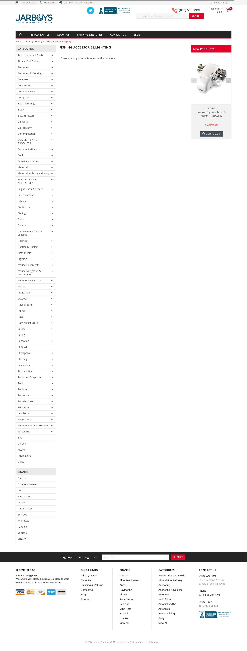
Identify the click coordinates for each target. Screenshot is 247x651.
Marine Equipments (28, 265)
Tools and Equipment (30, 377)
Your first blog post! (26, 575)
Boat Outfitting (26, 103)
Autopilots (23, 97)
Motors (22, 286)
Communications (27, 149)
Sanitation (23, 341)
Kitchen (22, 449)
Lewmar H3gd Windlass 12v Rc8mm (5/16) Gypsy (211, 114)
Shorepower (24, 353)
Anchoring (23, 67)
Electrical (23, 167)
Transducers (25, 395)
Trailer (21, 383)
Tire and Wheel (26, 371)
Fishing (22, 213)
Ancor (21, 490)
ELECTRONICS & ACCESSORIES (27, 181)
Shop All (22, 347)
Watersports (25, 419)
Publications (24, 455)
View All (22, 538)
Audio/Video (24, 85)
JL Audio (22, 526)
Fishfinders (24, 207)
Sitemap (85, 599)
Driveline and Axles (28, 161)
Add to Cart (213, 134)
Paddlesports (25, 304)
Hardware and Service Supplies (30, 233)
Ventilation (24, 413)
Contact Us (118, 34)
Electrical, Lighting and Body (33, 173)
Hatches (22, 240)
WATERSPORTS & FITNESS (33, 425)
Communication (27, 133)
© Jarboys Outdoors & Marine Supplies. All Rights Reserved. (121, 642)
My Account (50, 2)
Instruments (24, 252)
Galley (21, 219)
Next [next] (228, 87)
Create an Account (84, 2)
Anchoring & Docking (29, 73)
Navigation (24, 292)
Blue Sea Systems (28, 484)
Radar (21, 316)
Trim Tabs (23, 407)
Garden (22, 443)
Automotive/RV (26, 91)
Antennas (23, 79)
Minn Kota (23, 520)
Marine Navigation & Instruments (29, 272)
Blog (137, 34)
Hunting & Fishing (33, 41)
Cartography (25, 127)
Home (18, 41)
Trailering (23, 389)
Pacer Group (25, 508)
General (22, 225)
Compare (219, 2)
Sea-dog (22, 514)
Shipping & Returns (89, 34)
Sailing (21, 334)
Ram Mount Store (28, 322)
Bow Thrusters (26, 115)
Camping (23, 121)
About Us (63, 34)
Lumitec (22, 532)
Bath (20, 437)
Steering (22, 359)
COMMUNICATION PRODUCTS (28, 141)
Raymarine (24, 496)
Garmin (22, 478)
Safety (21, 328)
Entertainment (26, 195)
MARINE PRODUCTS (29, 280)
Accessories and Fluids (30, 55)
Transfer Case (26, 401)
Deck (20, 155)
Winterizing (24, 431)
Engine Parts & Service (30, 189)
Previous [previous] (194, 87)
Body (21, 109)
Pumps (22, 310)
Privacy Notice (39, 34)
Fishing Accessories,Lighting (58, 41)
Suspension (24, 365)
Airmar (21, 502)
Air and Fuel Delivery (29, 61)
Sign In (67, 2)
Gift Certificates (28, 2)
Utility (21, 461)
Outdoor (22, 298)
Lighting (22, 259)
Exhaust (22, 201)
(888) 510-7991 (189, 10)
